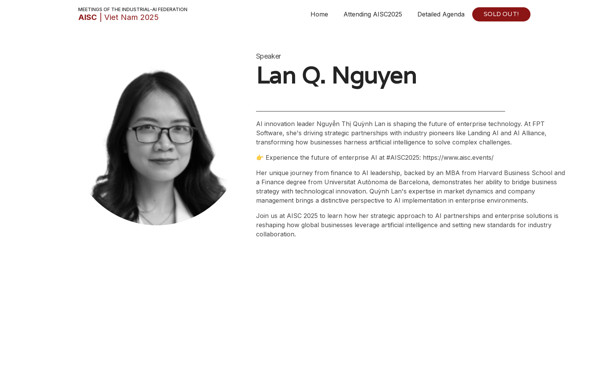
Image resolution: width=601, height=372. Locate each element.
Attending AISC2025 (372, 14)
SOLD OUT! (501, 14)
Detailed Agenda (441, 14)
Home (319, 14)
